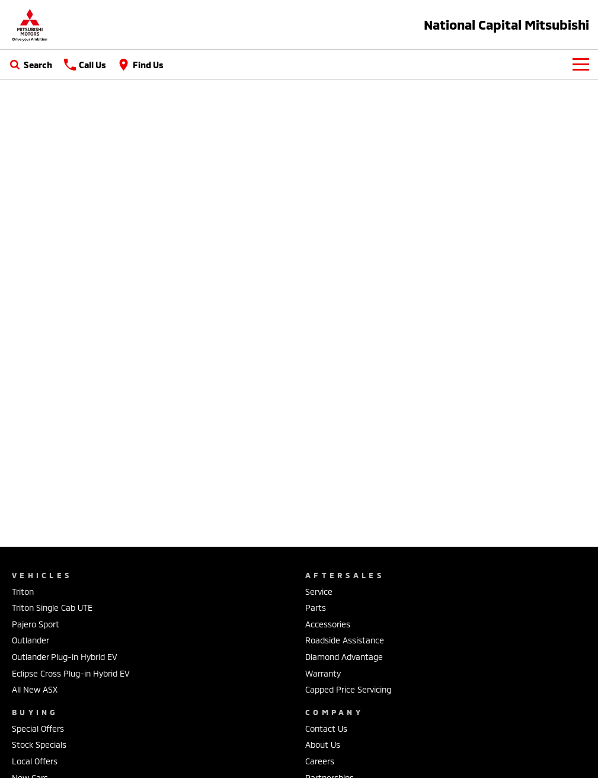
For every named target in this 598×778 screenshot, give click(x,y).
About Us (322, 744)
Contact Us (326, 728)
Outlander (30, 640)
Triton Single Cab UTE (52, 607)
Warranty (323, 673)
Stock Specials (39, 744)
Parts (315, 607)
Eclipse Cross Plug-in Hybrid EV (71, 673)
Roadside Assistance (344, 640)
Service (318, 591)
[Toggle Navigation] (581, 64)
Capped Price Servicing (348, 689)
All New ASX (34, 689)
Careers (319, 761)
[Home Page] (29, 24)
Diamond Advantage (344, 657)
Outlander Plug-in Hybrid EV (64, 657)
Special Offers (38, 728)
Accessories (327, 624)
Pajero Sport (35, 624)
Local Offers (34, 761)
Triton (23, 591)
